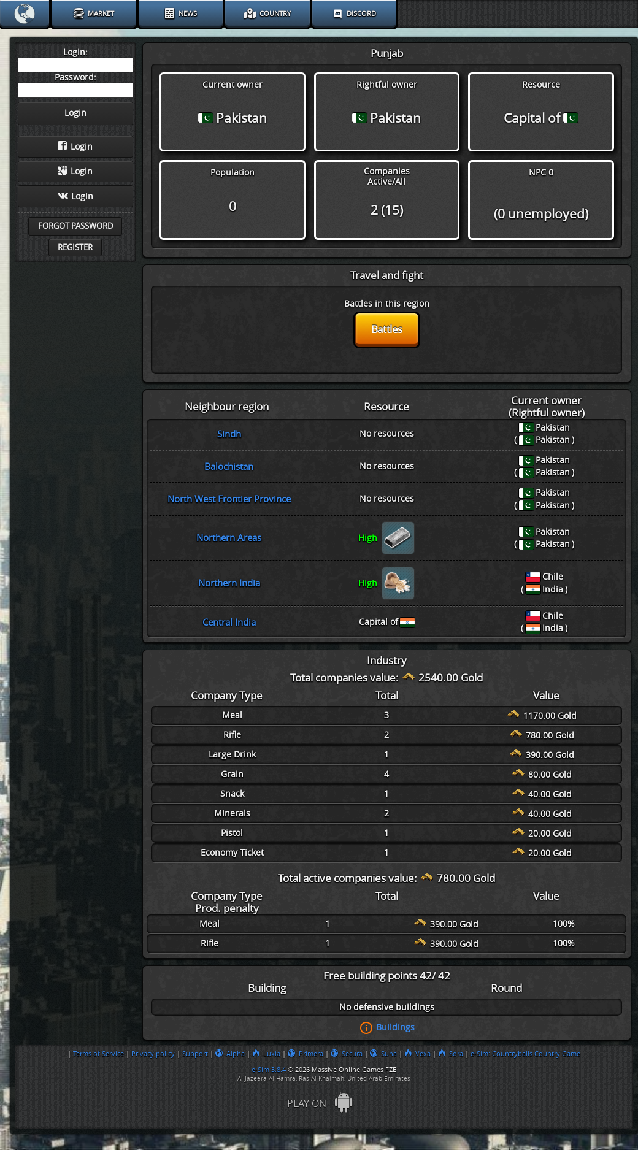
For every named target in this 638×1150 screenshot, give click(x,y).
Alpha (230, 1053)
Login (75, 146)
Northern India (229, 583)
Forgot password (75, 226)
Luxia (266, 1053)
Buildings (395, 1027)
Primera (305, 1053)
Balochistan (228, 466)
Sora (450, 1053)
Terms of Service (98, 1053)
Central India (229, 622)
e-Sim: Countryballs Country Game (525, 1053)
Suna (383, 1053)
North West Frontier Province (229, 499)
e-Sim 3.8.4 (269, 1069)
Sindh (229, 434)
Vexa (417, 1053)
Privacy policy (153, 1053)
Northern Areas (228, 537)
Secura (347, 1053)
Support (195, 1053)
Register (75, 247)
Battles (386, 329)
